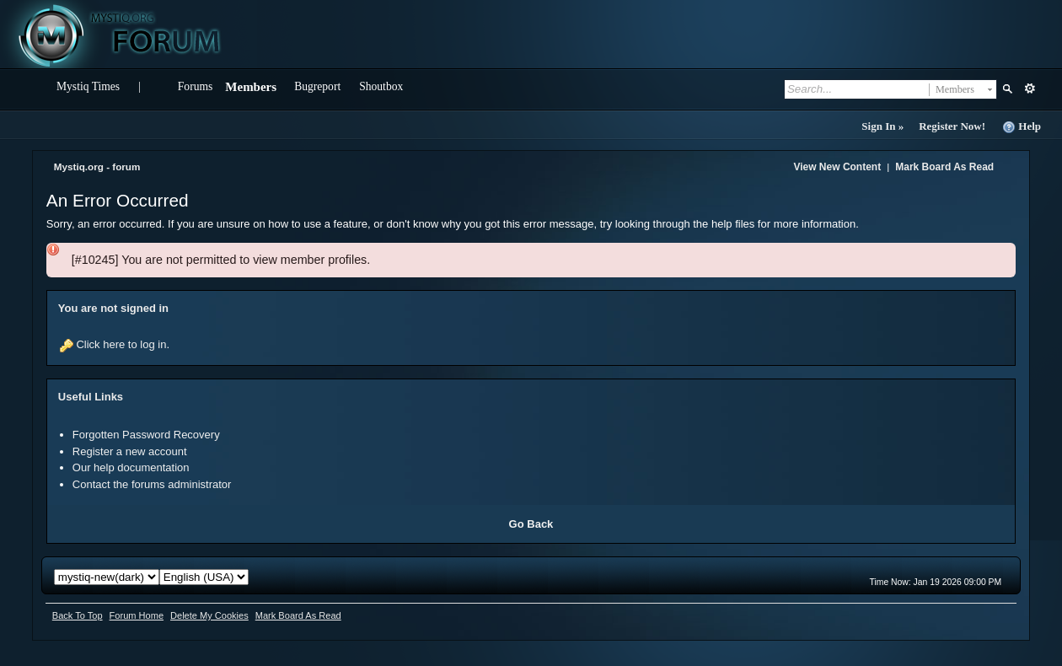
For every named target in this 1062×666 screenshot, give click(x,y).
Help (1021, 127)
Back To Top (77, 615)
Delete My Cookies (209, 615)
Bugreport (317, 86)
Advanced (1029, 88)
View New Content (837, 167)
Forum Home (137, 615)
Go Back (531, 524)
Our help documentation (131, 467)
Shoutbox (381, 86)
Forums (195, 86)
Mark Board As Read (944, 167)
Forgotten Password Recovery (146, 434)
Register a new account (129, 451)
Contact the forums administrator (152, 484)
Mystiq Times (88, 86)
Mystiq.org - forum (97, 166)
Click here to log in (121, 344)
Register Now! (952, 126)
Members (250, 87)
